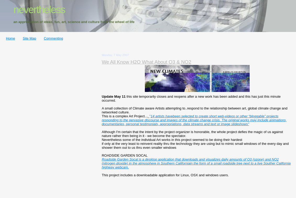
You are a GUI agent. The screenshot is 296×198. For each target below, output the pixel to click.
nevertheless (39, 9)
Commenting (53, 38)
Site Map (29, 38)
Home (10, 38)
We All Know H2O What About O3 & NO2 (146, 62)
